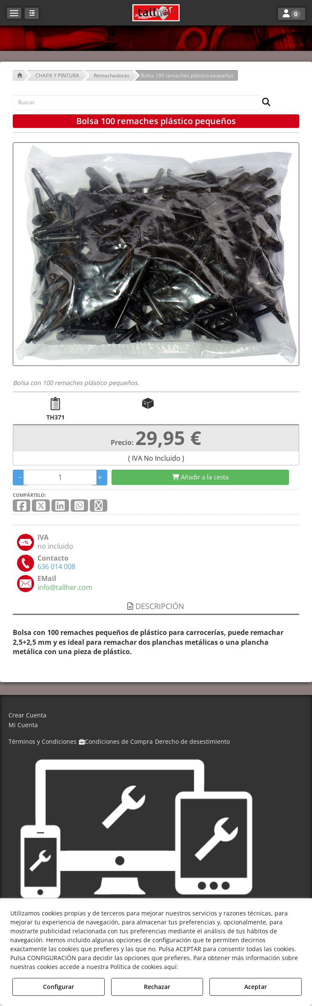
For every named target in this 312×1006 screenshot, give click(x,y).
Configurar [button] (58, 987)
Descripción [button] (155, 606)
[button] (155, 12)
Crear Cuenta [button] (27, 715)
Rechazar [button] (157, 987)
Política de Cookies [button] (210, 967)
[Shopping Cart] (200, 477)
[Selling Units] (60, 477)
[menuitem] (156, 715)
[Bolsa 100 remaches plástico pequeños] (156, 254)
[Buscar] (264, 103)
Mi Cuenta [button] (23, 725)
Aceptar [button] (255, 987)
